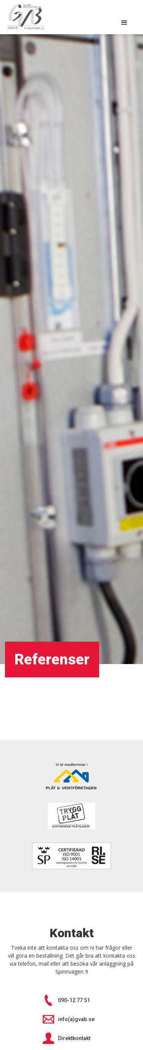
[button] (124, 22)
